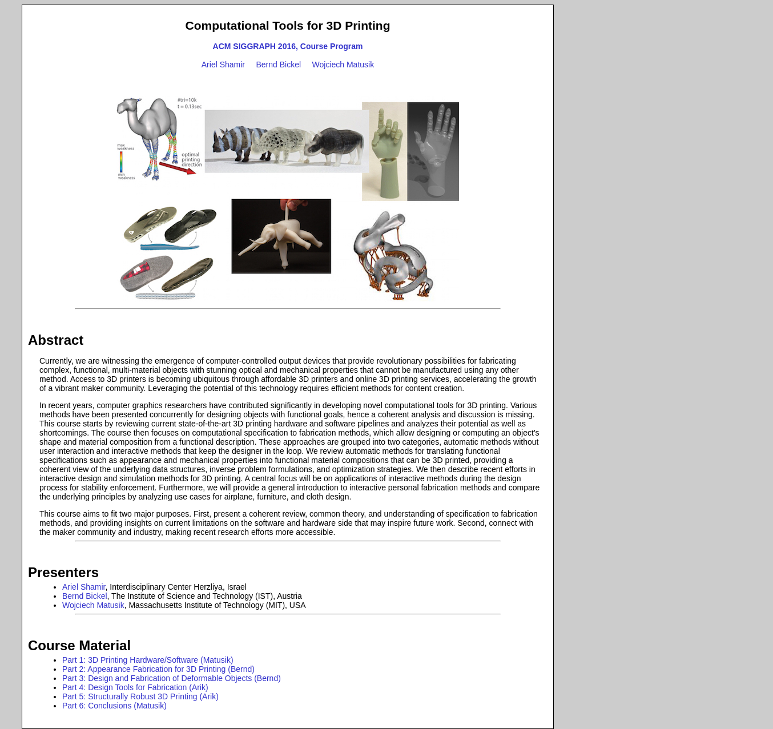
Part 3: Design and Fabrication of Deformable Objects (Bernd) (171, 678)
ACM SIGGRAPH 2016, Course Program (288, 46)
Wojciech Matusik (343, 64)
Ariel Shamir (223, 64)
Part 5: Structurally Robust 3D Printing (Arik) (140, 696)
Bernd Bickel (278, 64)
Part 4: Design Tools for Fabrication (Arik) (135, 687)
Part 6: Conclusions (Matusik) (114, 705)
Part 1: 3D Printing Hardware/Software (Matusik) (147, 659)
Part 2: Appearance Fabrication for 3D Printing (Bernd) (158, 669)
